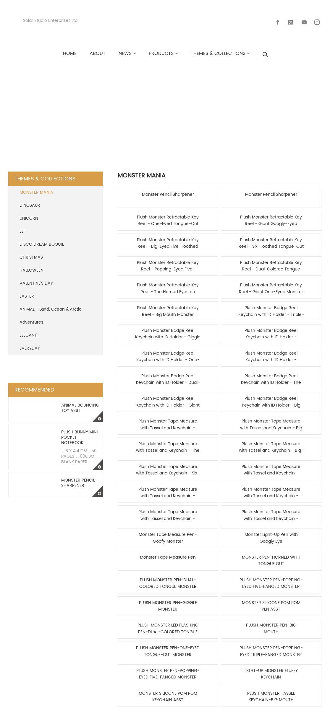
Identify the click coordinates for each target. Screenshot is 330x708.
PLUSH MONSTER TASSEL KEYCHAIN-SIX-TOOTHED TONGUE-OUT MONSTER (297, 441)
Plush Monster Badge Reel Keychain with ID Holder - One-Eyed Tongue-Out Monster (246, 260)
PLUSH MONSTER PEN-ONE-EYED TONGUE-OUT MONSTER (142, 419)
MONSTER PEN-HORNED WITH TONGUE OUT (194, 373)
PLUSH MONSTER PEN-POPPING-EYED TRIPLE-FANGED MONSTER (193, 419)
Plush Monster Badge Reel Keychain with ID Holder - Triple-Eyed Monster (297, 237)
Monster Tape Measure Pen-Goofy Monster (245, 351)
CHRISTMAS (31, 251)
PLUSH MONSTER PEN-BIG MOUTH (297, 396)
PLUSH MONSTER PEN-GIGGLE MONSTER (142, 396)
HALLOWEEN (31, 264)
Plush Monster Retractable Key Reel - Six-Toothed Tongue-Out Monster (193, 215)
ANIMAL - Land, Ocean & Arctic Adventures (50, 310)
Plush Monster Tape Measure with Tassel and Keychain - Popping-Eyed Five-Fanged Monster (297, 328)
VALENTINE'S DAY (36, 277)
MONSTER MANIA (218, 102)
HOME (96, 102)
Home (187, 466)
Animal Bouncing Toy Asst (80, 402)
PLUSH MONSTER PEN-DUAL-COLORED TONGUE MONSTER (245, 373)
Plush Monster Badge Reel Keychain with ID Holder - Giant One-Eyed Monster (246, 283)
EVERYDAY (30, 342)
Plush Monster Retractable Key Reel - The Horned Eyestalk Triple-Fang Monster (142, 237)
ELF (22, 225)
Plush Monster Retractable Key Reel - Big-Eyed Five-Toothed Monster (142, 215)
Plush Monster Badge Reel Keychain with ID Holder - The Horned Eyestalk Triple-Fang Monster (193, 283)
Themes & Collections (149, 102)
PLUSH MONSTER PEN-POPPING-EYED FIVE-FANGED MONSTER (297, 373)
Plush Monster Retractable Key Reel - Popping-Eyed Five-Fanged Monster (245, 215)
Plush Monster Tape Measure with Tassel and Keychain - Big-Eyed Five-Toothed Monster (297, 305)
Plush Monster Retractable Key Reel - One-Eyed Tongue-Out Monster (246, 192)
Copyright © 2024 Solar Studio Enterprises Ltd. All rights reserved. (165, 700)
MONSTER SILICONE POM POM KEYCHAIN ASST (142, 441)
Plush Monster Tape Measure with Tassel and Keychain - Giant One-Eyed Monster (142, 351)
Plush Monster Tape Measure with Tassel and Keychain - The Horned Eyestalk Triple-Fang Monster (245, 305)
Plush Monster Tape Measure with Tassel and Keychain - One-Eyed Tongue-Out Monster (193, 351)
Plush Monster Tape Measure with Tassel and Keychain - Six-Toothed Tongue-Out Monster (142, 328)
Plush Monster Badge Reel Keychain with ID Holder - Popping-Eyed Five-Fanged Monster (297, 260)
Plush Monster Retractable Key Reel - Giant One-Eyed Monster (193, 237)
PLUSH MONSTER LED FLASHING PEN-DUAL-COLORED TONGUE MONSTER (245, 396)
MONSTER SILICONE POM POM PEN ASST (193, 396)
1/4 (241, 466)
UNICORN (29, 212)
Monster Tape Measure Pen (142, 373)
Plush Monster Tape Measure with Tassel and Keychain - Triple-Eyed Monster (193, 328)
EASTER (27, 290)
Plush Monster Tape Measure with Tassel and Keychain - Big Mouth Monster (193, 305)
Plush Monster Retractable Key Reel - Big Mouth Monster (246, 237)
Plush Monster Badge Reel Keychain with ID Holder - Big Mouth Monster (297, 283)
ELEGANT (28, 329)
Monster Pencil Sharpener (78, 477)
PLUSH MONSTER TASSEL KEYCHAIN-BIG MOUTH (193, 441)
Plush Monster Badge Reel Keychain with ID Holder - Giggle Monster (142, 260)
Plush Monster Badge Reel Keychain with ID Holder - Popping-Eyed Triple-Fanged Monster (193, 260)
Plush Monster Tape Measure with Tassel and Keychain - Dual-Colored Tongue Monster (245, 328)
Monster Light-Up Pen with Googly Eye (297, 351)
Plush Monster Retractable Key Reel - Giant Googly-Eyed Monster (297, 192)
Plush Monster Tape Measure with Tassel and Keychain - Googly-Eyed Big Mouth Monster (142, 305)
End (254, 466)
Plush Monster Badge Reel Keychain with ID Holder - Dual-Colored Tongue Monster (142, 283)
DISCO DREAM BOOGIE (42, 238)
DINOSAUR (30, 199)
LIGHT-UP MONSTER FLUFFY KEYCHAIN (297, 419)
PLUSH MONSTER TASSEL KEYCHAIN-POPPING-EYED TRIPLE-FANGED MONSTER (245, 441)
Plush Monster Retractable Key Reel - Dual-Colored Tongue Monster (297, 215)
